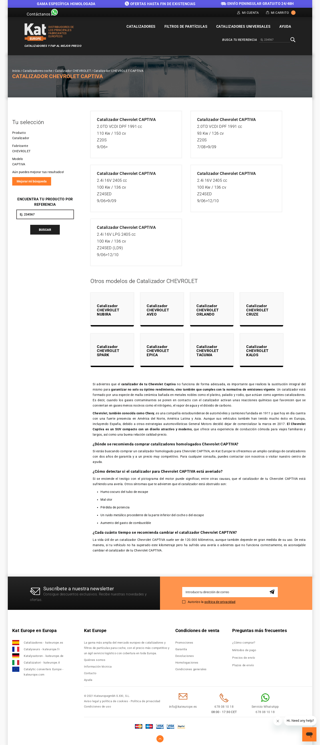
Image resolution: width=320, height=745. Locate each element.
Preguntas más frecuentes (259, 630)
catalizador (290, 389)
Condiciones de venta (197, 630)
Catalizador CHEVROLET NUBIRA (108, 310)
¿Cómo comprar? (243, 642)
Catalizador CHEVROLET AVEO (158, 310)
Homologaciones (186, 662)
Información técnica (98, 666)
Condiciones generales (191, 669)
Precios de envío (243, 657)
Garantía (181, 649)
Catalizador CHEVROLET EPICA (158, 350)
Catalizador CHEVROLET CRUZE (257, 310)
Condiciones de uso (97, 706)
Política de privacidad (145, 701)
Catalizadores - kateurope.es (43, 642)
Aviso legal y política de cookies (106, 701)
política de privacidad (220, 602)
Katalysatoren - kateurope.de (44, 656)
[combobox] (274, 40)
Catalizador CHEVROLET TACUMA (207, 350)
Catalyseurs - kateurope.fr (42, 649)
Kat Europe (95, 630)
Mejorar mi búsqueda (32, 181)
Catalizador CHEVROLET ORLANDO (207, 310)
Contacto (90, 673)
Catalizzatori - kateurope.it (42, 662)
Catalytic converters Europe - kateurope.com (43, 672)
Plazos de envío (243, 665)
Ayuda (88, 680)
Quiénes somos (95, 660)
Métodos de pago (244, 650)
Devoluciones (184, 656)
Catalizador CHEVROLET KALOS (257, 350)
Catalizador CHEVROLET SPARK (108, 350)
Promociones (184, 642)
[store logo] (35, 32)
